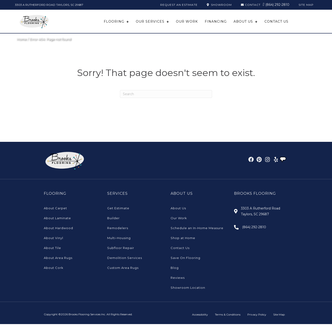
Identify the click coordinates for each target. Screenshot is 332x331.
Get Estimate (118, 215)
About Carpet (55, 215)
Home (22, 46)
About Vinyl (53, 245)
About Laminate (57, 225)
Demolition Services (124, 265)
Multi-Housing (119, 245)
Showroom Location (188, 294)
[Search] (166, 101)
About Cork (53, 274)
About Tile (52, 255)
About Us (178, 215)
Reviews (178, 284)
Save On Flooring (185, 265)
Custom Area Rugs (123, 274)
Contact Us (180, 255)
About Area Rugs (58, 265)
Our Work (179, 225)
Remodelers (117, 235)
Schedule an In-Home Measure (197, 235)
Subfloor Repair (120, 255)
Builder (113, 225)
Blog (175, 274)
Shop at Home (183, 245)
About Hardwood (58, 235)
